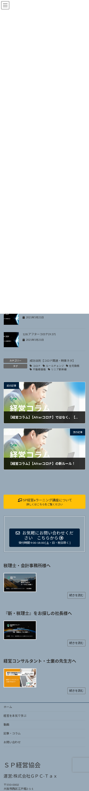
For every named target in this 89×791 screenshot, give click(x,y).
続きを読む (76, 595)
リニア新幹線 (59, 369)
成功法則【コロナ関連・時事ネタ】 (52, 360)
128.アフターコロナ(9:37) (39, 334)
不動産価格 (39, 369)
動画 (6, 724)
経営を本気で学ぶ (15, 716)
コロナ (37, 365)
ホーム (8, 707)
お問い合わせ (12, 742)
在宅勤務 (74, 365)
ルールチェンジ (55, 365)
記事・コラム (12, 733)
